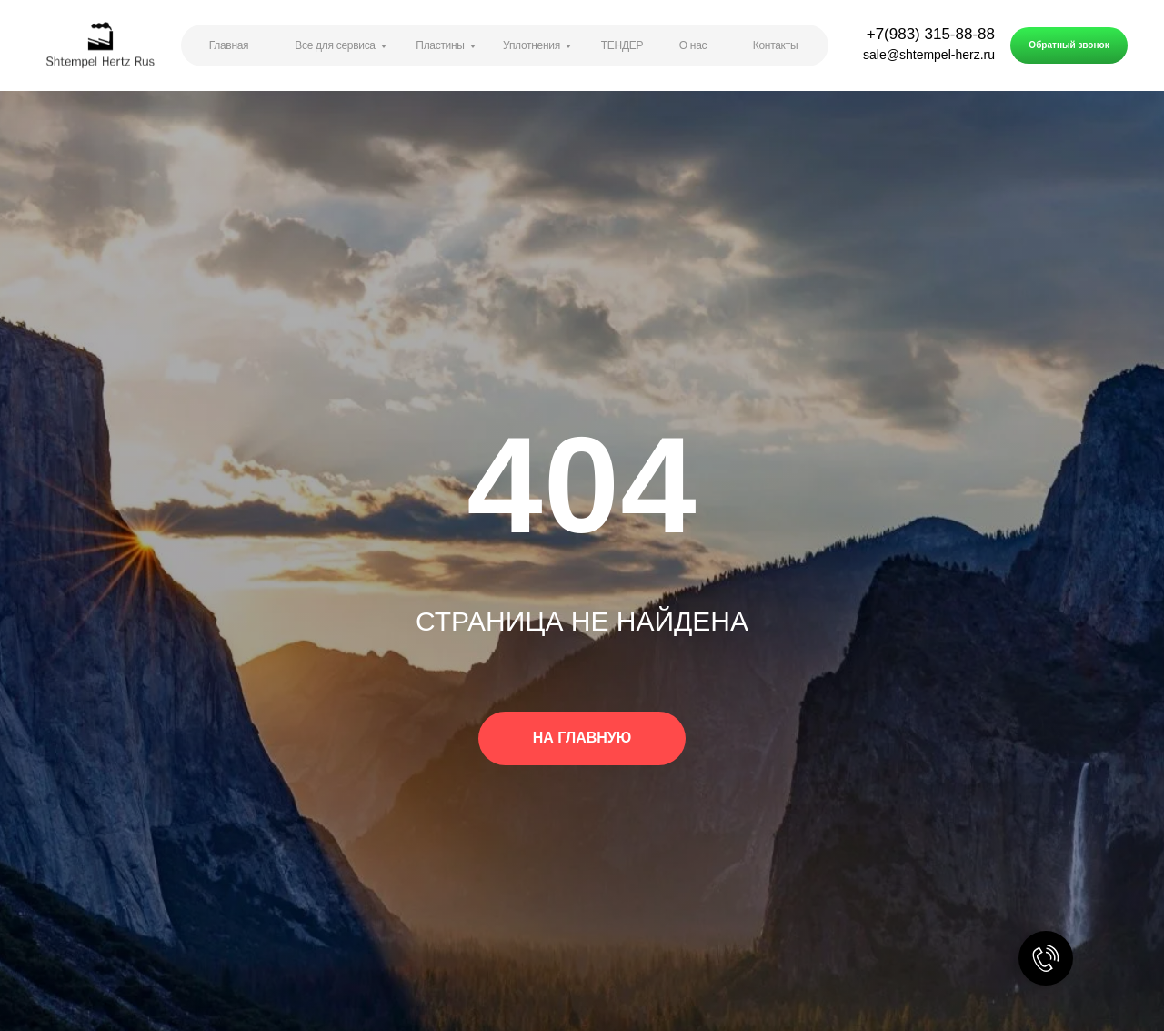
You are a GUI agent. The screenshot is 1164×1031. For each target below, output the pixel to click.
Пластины (440, 45)
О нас (693, 45)
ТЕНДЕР (622, 45)
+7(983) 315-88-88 (931, 34)
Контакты (775, 45)
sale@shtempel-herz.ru (929, 54)
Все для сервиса (335, 45)
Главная (229, 45)
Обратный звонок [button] (1069, 45)
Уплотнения (531, 45)
